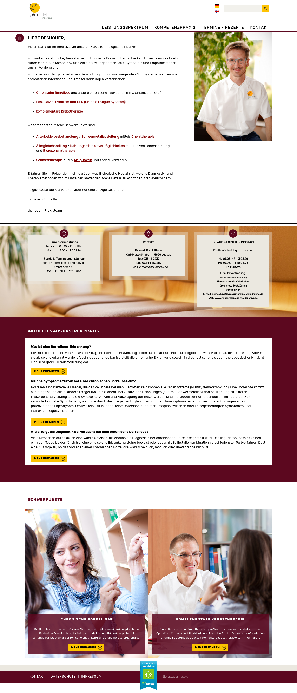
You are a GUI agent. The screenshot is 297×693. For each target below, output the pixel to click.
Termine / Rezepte (223, 27)
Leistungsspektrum (125, 27)
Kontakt (259, 27)
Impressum (91, 676)
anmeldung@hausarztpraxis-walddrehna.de (237, 293)
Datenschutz (63, 676)
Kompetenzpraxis (175, 27)
